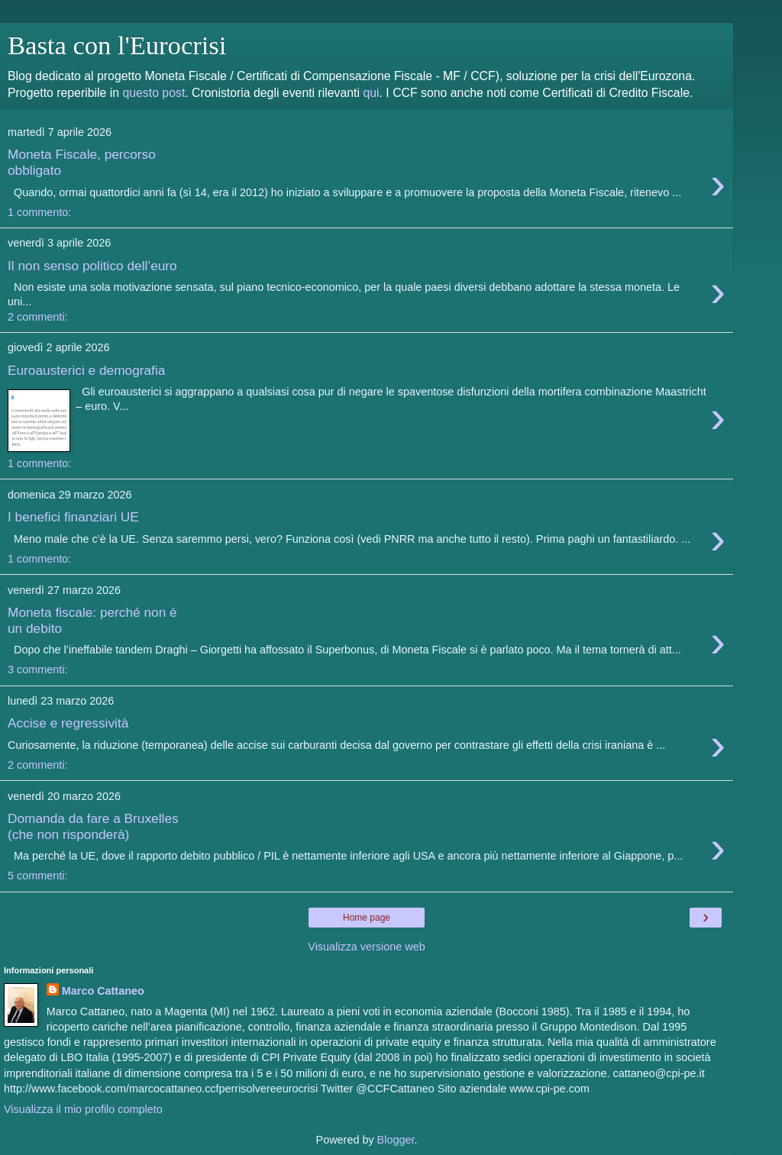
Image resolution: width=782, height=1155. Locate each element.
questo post (153, 92)
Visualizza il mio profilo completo (83, 1109)
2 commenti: (37, 317)
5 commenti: (37, 875)
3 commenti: (37, 669)
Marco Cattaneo (103, 991)
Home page (366, 917)
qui (371, 92)
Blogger (396, 1140)
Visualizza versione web (366, 946)
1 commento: (39, 212)
